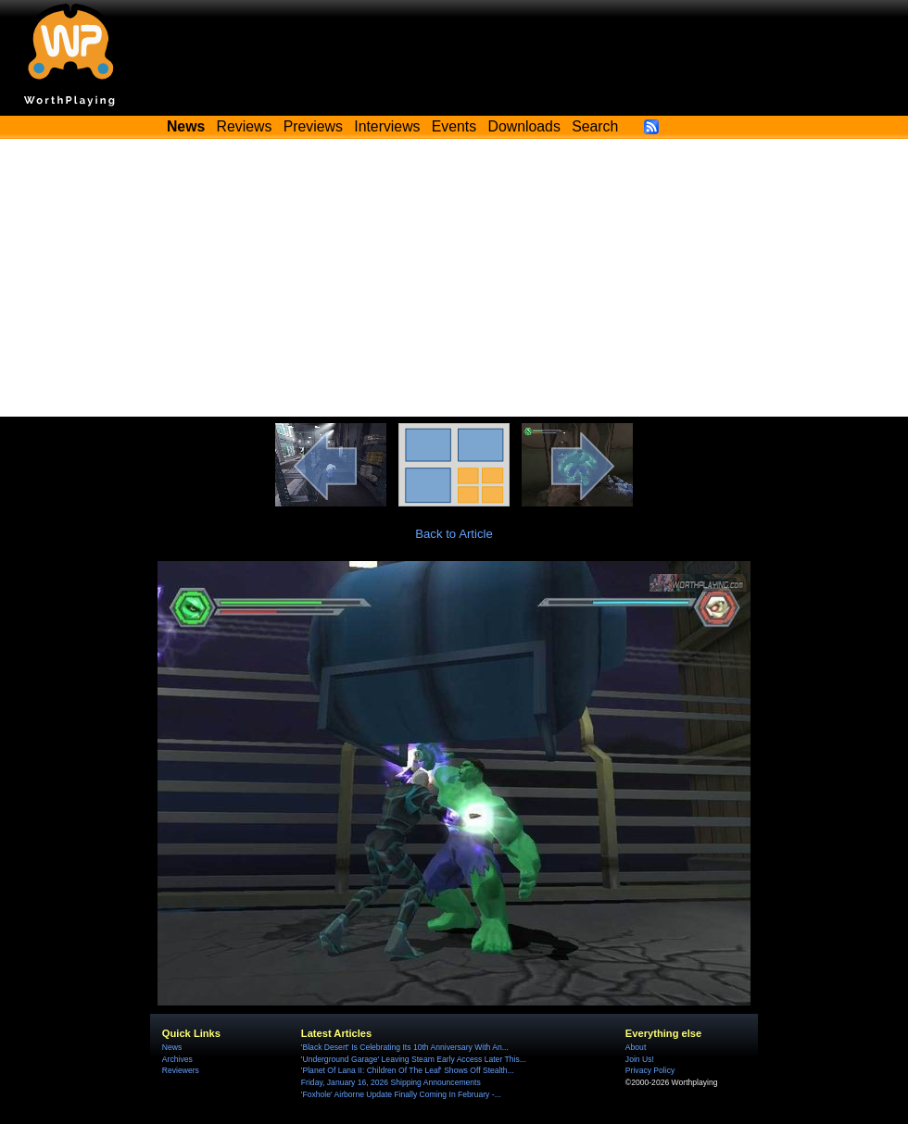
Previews (313, 126)
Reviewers (180, 1070)
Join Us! (639, 1059)
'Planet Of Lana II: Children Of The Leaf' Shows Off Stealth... (407, 1070)
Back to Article (454, 534)
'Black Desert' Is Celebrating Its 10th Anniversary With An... (405, 1047)
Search (595, 126)
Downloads (524, 126)
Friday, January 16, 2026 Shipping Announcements (391, 1082)
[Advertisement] (454, 277)
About (635, 1047)
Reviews (244, 126)
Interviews (387, 126)
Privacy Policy (650, 1070)
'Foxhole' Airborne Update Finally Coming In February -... (401, 1094)
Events (454, 126)
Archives (177, 1059)
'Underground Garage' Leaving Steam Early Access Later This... (413, 1059)
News (172, 1047)
